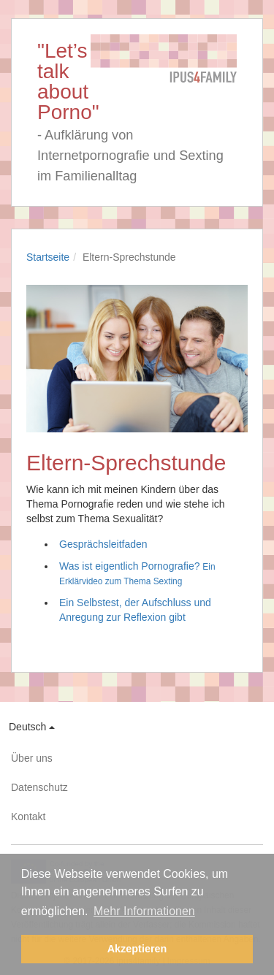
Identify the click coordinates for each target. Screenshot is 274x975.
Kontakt (28, 816)
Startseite (47, 257)
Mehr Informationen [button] (144, 911)
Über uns (32, 758)
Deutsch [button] (32, 727)
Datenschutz (39, 787)
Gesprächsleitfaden (103, 544)
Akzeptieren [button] (137, 949)
